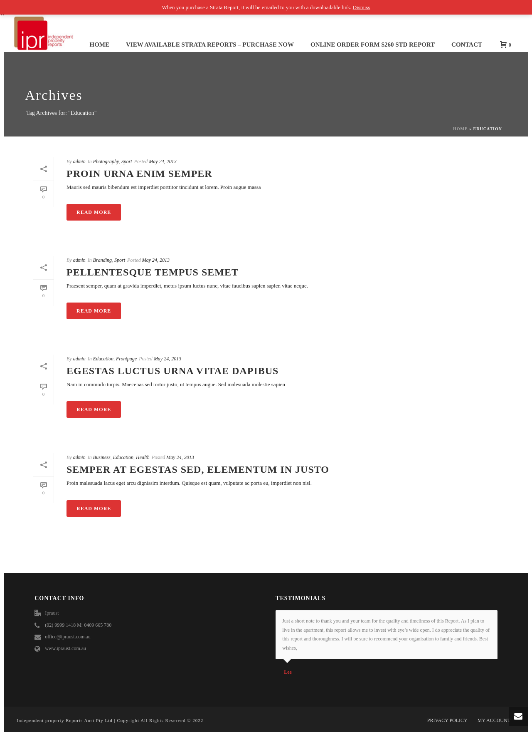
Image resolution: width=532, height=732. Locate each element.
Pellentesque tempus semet (152, 272)
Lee (288, 672)
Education (103, 359)
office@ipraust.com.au (67, 637)
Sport (126, 161)
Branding (102, 260)
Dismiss (361, 7)
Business (102, 457)
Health (143, 457)
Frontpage (126, 359)
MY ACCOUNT (494, 720)
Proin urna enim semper (139, 173)
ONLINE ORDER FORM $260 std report (372, 44)
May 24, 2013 (162, 161)
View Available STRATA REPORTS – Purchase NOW (210, 44)
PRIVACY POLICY (447, 720)
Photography (106, 161)
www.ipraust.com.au (65, 648)
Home (99, 44)
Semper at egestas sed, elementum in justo (197, 469)
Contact (466, 44)
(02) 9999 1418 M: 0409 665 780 (78, 625)
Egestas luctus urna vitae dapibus (172, 370)
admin (79, 161)
